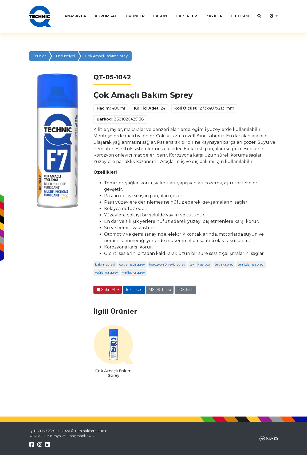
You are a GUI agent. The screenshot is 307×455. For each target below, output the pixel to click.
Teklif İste (134, 289)
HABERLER (186, 16)
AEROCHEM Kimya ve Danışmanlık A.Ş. (62, 436)
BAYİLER (214, 16)
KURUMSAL (106, 16)
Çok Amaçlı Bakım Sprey (106, 56)
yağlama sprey (106, 272)
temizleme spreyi (251, 264)
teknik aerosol (200, 264)
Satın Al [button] (106, 289)
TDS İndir (185, 289)
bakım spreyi (105, 264)
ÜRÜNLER (135, 16)
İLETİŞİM (240, 16)
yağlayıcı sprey (133, 272)
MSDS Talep (159, 289)
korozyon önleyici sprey (167, 264)
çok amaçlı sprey (132, 264)
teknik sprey (224, 264)
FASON (160, 16)
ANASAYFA (75, 16)
